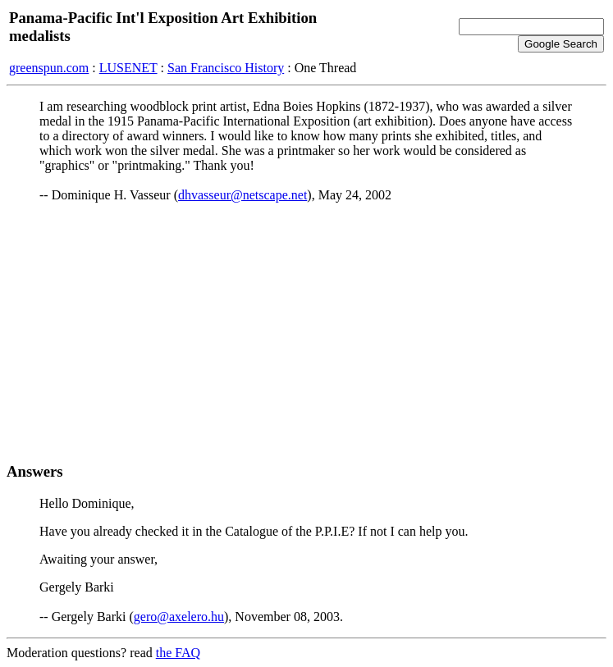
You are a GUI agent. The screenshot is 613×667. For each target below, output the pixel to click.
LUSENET (128, 68)
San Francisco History (225, 68)
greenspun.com (49, 68)
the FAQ (178, 653)
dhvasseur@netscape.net (242, 195)
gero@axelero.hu (179, 617)
